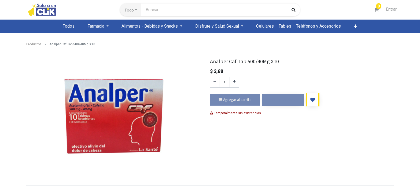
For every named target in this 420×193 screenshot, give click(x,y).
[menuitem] (68, 26)
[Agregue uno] (234, 82)
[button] (130, 9)
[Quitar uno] (214, 82)
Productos (34, 44)
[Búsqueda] (293, 9)
